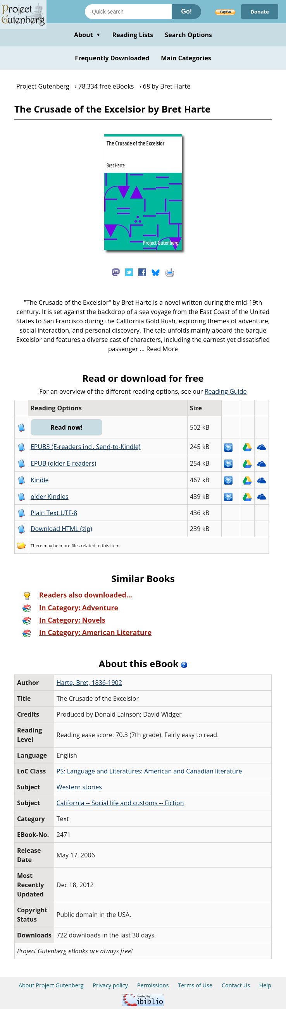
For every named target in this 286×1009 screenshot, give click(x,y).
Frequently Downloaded (112, 58)
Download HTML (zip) (61, 528)
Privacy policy (110, 985)
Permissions (153, 985)
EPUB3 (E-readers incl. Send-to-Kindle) (86, 446)
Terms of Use (195, 985)
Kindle (40, 480)
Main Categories (186, 58)
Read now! (66, 427)
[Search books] (128, 11)
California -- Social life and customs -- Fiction (120, 803)
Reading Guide (226, 391)
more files (70, 545)
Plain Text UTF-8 (54, 513)
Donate (259, 11)
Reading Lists (132, 35)
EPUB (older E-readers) (63, 463)
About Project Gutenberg (51, 985)
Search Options (188, 35)
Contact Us (236, 985)
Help (265, 985)
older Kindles (50, 496)
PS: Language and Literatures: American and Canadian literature (149, 771)
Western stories (79, 787)
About (87, 34)
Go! (186, 11)
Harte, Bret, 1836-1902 (89, 682)
